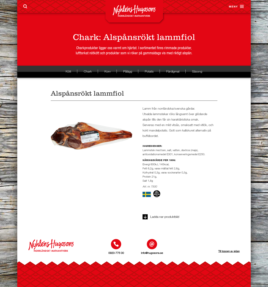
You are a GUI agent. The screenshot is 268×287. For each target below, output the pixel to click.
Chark (86, 37)
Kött (68, 71)
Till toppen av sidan (229, 251)
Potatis (149, 71)
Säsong (197, 71)
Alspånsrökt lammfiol (149, 37)
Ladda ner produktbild (161, 217)
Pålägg (127, 71)
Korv (107, 71)
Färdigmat (172, 71)
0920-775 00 (116, 252)
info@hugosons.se (152, 252)
